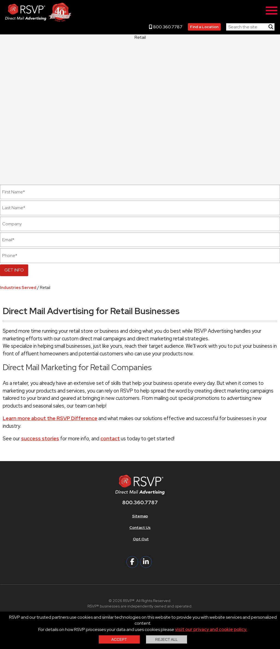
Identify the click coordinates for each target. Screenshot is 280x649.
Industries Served (18, 287)
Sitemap (140, 516)
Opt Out (141, 538)
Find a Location (204, 26)
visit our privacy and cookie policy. (211, 629)
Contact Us (140, 527)
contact (110, 438)
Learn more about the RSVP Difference (50, 418)
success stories (40, 438)
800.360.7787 (165, 27)
